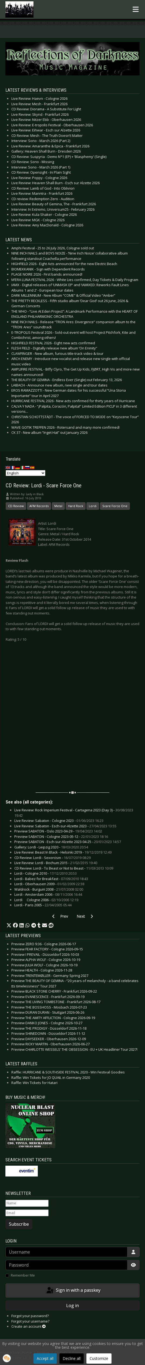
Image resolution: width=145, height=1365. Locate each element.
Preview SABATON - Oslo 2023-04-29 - (58, 831)
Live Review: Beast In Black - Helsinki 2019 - (63, 852)
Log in (72, 1305)
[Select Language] (25, 473)
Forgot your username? (30, 1321)
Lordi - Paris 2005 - (43, 905)
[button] (8, 925)
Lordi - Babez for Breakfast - (51, 878)
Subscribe (19, 1224)
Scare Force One (114, 506)
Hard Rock (75, 506)
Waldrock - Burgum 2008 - (48, 889)
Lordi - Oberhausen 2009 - (49, 883)
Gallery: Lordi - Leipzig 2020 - (51, 847)
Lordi (93, 506)
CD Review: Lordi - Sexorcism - (52, 857)
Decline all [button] (71, 1358)
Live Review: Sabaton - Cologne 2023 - (58, 820)
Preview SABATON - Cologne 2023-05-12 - (61, 836)
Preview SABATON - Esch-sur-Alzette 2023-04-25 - (67, 841)
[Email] (27, 1213)
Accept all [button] (45, 1358)
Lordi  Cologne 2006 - (46, 899)
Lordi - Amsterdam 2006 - (48, 894)
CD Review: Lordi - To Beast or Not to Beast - (63, 868)
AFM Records (39, 506)
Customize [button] (99, 1358)
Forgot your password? (30, 1315)
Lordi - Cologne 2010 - (45, 873)
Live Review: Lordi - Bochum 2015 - (55, 862)
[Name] (27, 1203)
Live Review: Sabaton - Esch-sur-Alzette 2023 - (65, 826)
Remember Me (23, 1275)
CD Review (16, 506)
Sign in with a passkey (73, 1291)
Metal (58, 506)
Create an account (28, 1326)
